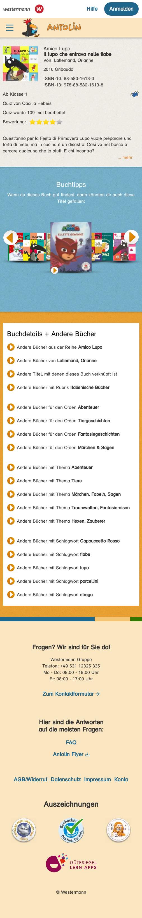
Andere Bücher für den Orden (58, 407)
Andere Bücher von (57, 360)
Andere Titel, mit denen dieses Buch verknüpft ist (67, 374)
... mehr (125, 157)
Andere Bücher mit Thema (54, 467)
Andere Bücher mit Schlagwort (68, 541)
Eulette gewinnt (76, 270)
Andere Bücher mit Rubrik (63, 387)
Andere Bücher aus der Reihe (59, 347)
